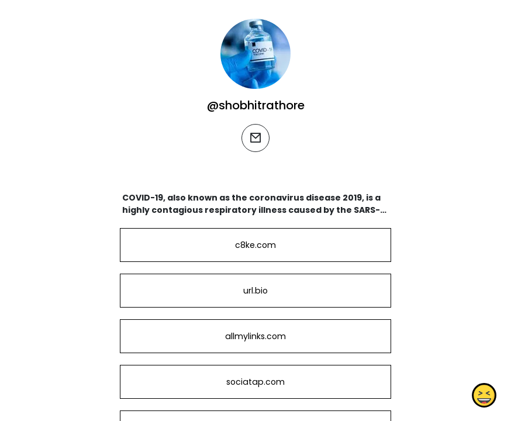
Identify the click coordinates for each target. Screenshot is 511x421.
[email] (255, 138)
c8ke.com (255, 245)
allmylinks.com (255, 336)
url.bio (255, 290)
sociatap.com (255, 382)
